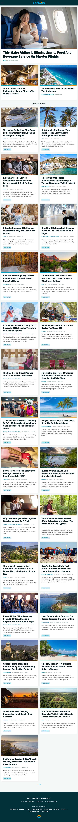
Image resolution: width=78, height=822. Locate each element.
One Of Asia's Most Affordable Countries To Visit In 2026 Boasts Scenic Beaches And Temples (57, 714)
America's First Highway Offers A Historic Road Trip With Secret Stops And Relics (19, 278)
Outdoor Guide (34, 811)
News (4, 60)
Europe (5, 577)
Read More (7, 149)
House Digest (48, 809)
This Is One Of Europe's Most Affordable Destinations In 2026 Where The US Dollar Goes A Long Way (19, 570)
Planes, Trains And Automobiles (50, 236)
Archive (36, 798)
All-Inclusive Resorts (47, 94)
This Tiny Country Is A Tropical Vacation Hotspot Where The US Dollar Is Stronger (56, 666)
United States (7, 97)
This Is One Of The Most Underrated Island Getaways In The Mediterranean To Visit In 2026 (58, 180)
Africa (43, 672)
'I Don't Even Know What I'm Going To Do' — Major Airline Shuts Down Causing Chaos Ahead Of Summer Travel (19, 424)
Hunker (56, 809)
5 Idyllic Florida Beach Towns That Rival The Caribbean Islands (57, 421)
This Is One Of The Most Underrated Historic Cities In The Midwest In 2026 (19, 91)
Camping (43, 331)
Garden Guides (37, 809)
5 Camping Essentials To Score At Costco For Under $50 (57, 326)
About (29, 798)
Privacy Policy (46, 798)
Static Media (30, 801)
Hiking (43, 527)
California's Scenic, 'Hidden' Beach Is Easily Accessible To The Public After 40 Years (19, 762)
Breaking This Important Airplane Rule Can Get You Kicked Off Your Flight (57, 231)
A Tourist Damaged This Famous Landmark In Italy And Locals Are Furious (19, 231)
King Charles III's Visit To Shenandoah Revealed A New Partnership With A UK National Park (18, 182)
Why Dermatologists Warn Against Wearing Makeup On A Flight (19, 519)
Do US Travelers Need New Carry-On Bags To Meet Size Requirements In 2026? (19, 473)
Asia (42, 720)
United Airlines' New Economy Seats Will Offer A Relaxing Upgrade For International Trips (18, 619)
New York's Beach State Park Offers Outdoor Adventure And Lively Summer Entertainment (56, 569)
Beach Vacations (46, 426)
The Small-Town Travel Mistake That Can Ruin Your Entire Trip (18, 374)
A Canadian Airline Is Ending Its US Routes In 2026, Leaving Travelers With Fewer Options (19, 328)
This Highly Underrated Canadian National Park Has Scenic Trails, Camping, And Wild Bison (57, 376)
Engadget (13, 809)
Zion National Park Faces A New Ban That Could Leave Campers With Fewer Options (56, 278)
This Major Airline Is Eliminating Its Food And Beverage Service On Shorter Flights (37, 55)
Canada (43, 381)
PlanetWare (45, 811)
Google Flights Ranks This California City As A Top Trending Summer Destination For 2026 (19, 666)
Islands (63, 809)
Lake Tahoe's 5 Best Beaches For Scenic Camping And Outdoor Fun (57, 617)
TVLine (28, 809)
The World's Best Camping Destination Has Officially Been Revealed (18, 714)
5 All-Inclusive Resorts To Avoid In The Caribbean (57, 89)
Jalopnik (21, 809)
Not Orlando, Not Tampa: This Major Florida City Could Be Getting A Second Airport (55, 133)
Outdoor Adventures (47, 574)
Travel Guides (45, 186)
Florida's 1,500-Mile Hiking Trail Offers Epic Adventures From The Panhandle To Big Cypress (57, 521)
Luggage (5, 479)
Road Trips (6, 284)
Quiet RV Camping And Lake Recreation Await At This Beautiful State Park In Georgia (58, 473)
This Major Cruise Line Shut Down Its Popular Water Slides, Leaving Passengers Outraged (19, 133)
